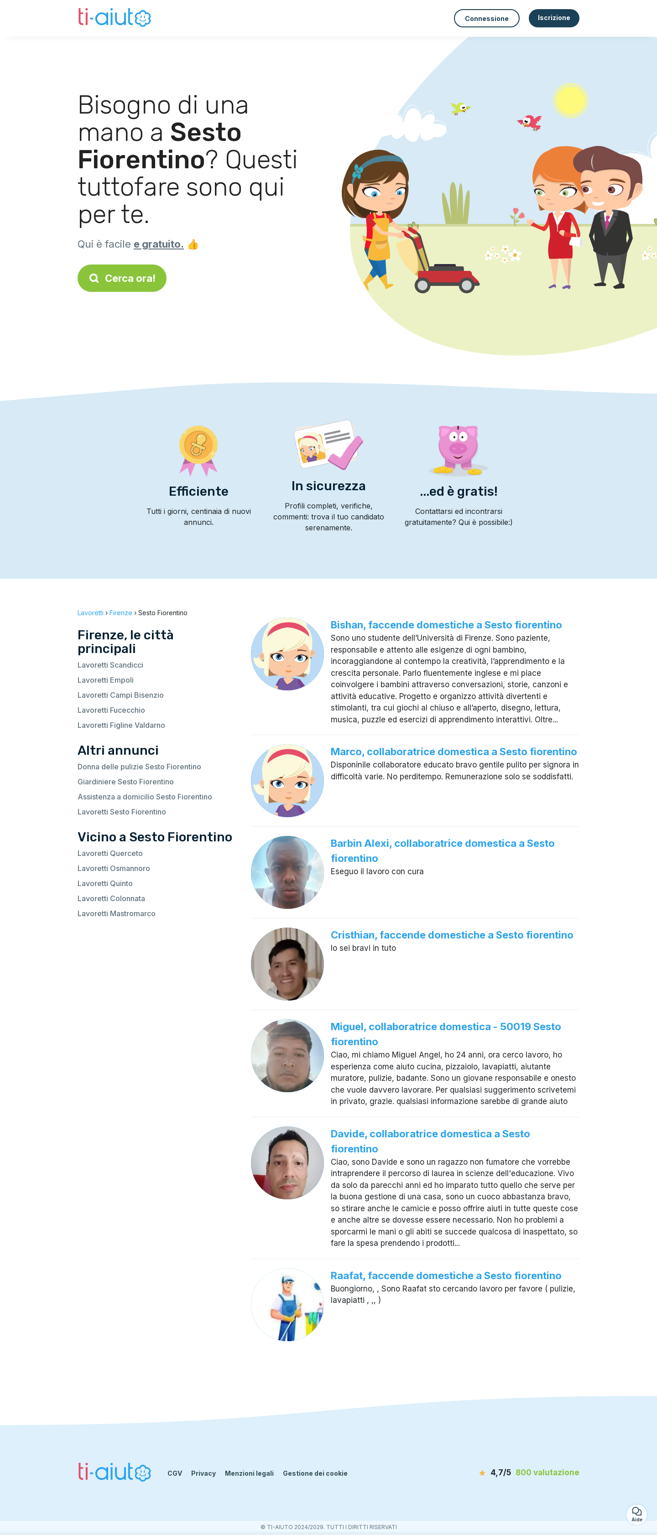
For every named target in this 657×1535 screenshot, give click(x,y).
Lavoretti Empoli (106, 680)
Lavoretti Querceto (110, 853)
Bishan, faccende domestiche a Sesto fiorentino (446, 625)
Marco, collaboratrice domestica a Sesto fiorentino (454, 751)
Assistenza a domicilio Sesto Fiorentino (145, 796)
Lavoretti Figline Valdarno (121, 725)
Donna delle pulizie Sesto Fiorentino (139, 766)
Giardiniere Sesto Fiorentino (126, 781)
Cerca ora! (122, 278)
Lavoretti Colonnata (111, 898)
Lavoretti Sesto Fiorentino (122, 811)
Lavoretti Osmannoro (114, 868)
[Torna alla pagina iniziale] (116, 18)
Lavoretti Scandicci (110, 664)
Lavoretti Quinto (105, 883)
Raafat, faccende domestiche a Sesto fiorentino (446, 1275)
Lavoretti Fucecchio (111, 710)
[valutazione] (526, 1473)
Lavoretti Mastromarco (117, 913)
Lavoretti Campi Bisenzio (121, 695)
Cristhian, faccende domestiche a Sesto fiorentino (452, 935)
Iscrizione (554, 17)
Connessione (487, 18)
